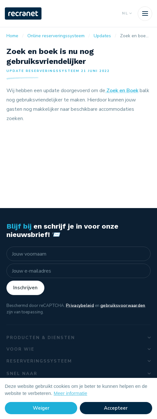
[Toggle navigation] (145, 13)
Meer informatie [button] (70, 393)
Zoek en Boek (121, 90)
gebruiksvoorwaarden (122, 306)
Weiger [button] (41, 408)
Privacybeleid (80, 306)
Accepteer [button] (116, 408)
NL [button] (126, 13)
